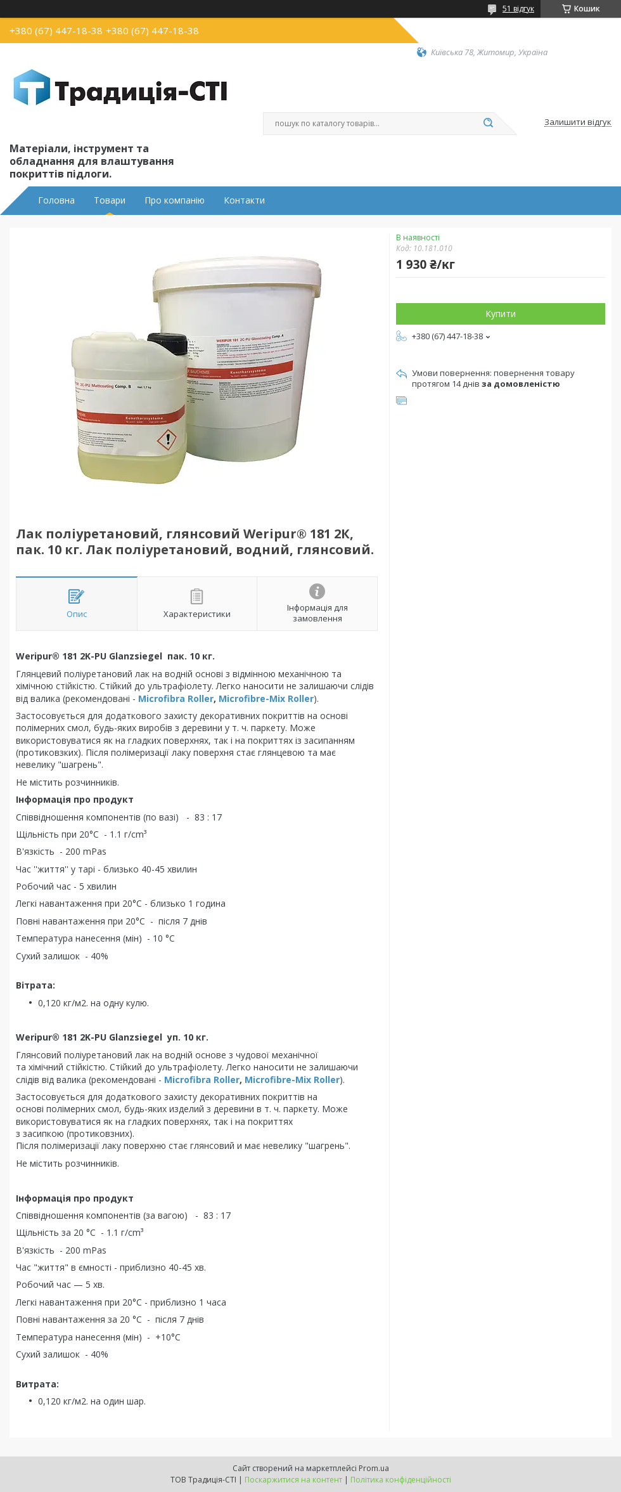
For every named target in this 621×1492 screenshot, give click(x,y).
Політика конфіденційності (400, 1479)
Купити (500, 314)
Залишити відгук (577, 122)
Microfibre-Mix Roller (266, 698)
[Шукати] (488, 123)
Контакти (244, 200)
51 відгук (518, 8)
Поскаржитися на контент (293, 1479)
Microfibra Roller (176, 698)
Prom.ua (374, 1468)
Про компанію (174, 200)
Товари (109, 200)
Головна (56, 200)
